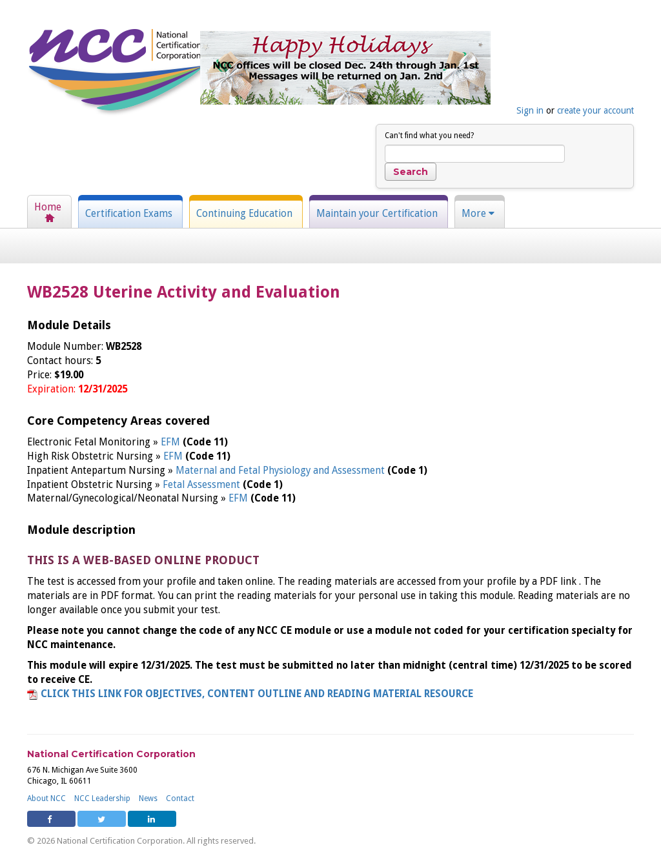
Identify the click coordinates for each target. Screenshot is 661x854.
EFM (172, 442)
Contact (180, 798)
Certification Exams (128, 213)
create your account (595, 110)
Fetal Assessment (203, 485)
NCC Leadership (102, 798)
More (478, 213)
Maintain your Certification (377, 213)
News (148, 798)
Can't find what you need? (429, 135)
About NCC (46, 798)
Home (47, 207)
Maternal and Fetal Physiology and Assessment (281, 470)
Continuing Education (244, 213)
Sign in (530, 110)
